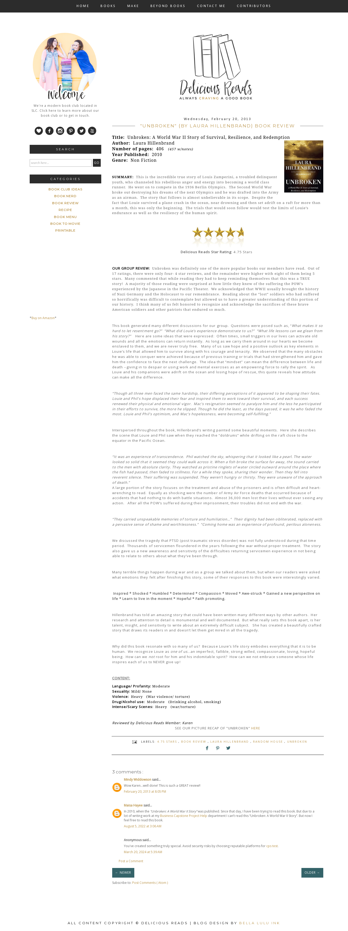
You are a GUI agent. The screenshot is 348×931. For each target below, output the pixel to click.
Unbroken (297, 741)
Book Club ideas (65, 189)
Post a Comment (131, 861)
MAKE (133, 6)
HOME (83, 6)
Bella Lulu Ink (259, 923)
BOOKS (108, 6)
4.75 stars (168, 741)
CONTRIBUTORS (254, 6)
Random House (268, 741)
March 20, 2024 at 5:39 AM (143, 852)
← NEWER (123, 872)
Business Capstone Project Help (183, 816)
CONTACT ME (211, 6)
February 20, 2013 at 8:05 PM (145, 791)
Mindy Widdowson (138, 779)
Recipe (65, 210)
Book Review (194, 741)
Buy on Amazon (43, 318)
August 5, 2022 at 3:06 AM (142, 826)
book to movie (65, 224)
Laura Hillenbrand (230, 741)
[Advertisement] (69, 373)
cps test (272, 846)
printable (65, 230)
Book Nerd (65, 196)
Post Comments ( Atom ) (150, 882)
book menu (65, 217)
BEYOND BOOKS (168, 6)
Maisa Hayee (133, 805)
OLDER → (312, 872)
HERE (255, 728)
